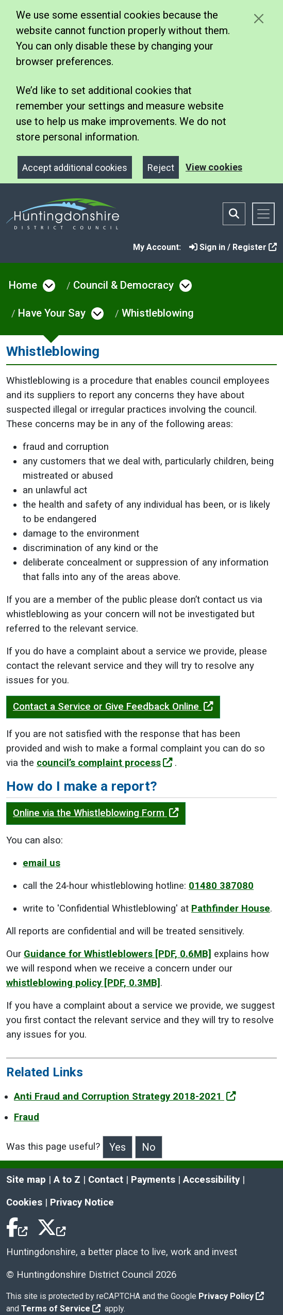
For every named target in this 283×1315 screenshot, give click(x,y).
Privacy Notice (82, 1202)
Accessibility (211, 1179)
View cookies (214, 167)
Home (23, 285)
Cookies (24, 1202)
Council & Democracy (123, 285)
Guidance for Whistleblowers (117, 954)
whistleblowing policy (83, 983)
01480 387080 (221, 885)
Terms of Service (61, 1308)
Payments (153, 1179)
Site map (26, 1179)
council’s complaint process (105, 763)
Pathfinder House (230, 908)
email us (41, 863)
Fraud (26, 1117)
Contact (105, 1179)
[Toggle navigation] (263, 213)
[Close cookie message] (258, 18)
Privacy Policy (231, 1296)
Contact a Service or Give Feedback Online (113, 706)
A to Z (67, 1179)
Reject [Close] (160, 167)
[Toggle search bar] (234, 213)
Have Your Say (52, 313)
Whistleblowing (158, 313)
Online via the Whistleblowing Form (96, 813)
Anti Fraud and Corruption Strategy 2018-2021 (125, 1096)
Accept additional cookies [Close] (74, 167)
